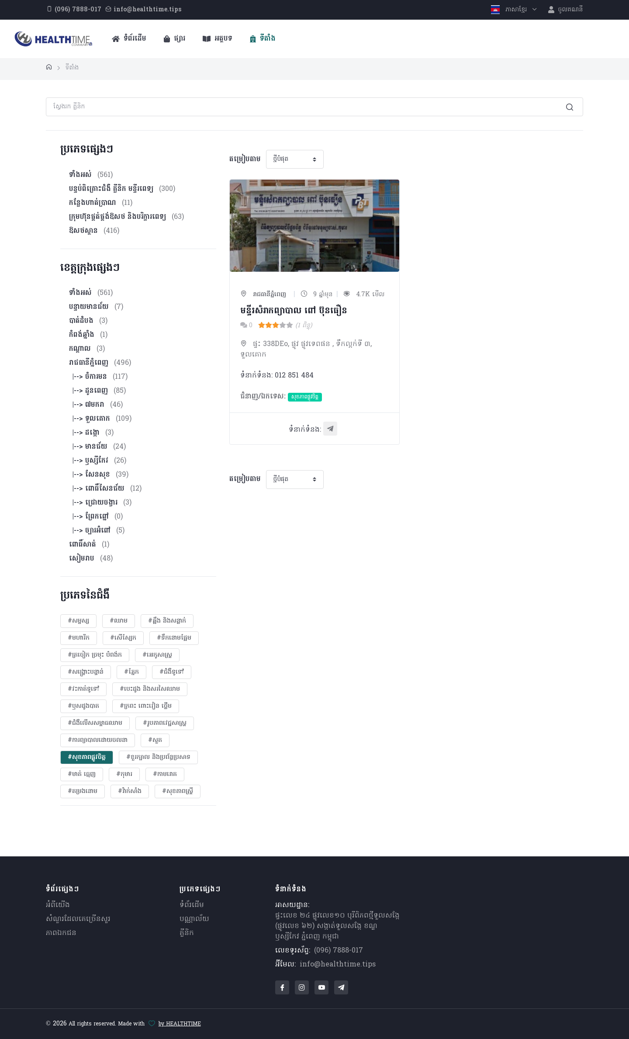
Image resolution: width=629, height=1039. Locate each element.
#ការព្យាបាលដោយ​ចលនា (98, 740)
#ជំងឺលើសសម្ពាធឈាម (95, 723)
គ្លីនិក (187, 933)
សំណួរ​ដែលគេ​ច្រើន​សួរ (78, 919)
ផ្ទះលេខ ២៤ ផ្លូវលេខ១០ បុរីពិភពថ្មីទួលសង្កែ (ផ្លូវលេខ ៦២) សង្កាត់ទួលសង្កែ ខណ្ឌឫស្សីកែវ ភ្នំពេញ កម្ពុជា (337, 926)
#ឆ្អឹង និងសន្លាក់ (167, 621)
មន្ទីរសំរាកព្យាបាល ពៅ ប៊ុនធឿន (293, 311)
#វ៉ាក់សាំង (130, 791)
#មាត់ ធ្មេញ (82, 774)
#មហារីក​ (79, 638)
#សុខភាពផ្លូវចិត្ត (87, 757)
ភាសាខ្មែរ (510, 9)
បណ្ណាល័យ (194, 919)
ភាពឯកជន (61, 933)
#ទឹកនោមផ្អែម (174, 638)
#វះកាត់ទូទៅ (83, 689)
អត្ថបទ (217, 39)
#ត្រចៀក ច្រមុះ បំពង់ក (95, 655)
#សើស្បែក (123, 638)
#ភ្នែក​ (131, 672)
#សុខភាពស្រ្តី (177, 791)
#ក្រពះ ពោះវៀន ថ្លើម (146, 706)
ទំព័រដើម (129, 39)
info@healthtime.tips (338, 964)
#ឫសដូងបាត (83, 706)
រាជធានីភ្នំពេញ (263, 294)
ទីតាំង (263, 39)
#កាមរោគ (165, 774)
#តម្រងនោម (82, 791)
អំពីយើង (58, 905)
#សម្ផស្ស (78, 621)
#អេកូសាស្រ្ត (157, 655)
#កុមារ (124, 774)
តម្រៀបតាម (245, 159)
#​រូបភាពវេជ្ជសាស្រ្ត (165, 723)
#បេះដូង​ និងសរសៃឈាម (150, 689)
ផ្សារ (174, 39)
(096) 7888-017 (338, 950)
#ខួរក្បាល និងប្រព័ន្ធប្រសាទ (158, 757)
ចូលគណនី (565, 9)
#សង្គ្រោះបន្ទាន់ (86, 672)
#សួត (155, 740)
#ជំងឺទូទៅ (171, 672)
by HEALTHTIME (180, 1024)
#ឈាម (119, 621)
